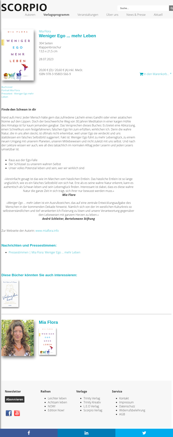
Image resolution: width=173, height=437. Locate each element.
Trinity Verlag (92, 398)
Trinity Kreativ (92, 402)
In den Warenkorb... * (155, 74)
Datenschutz (127, 406)
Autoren (30, 15)
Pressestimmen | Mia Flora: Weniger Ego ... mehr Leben (44, 252)
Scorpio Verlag (93, 410)
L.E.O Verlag (91, 406)
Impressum (126, 402)
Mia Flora (45, 31)
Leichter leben (57, 398)
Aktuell (158, 15)
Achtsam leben (57, 402)
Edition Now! (56, 410)
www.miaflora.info (47, 231)
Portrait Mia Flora (10, 90)
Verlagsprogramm (56, 15)
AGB (122, 414)
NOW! (51, 406)
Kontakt (124, 398)
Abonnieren (14, 399)
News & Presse (136, 15)
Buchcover (7, 87)
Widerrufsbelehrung (132, 410)
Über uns (112, 15)
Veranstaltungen (88, 15)
